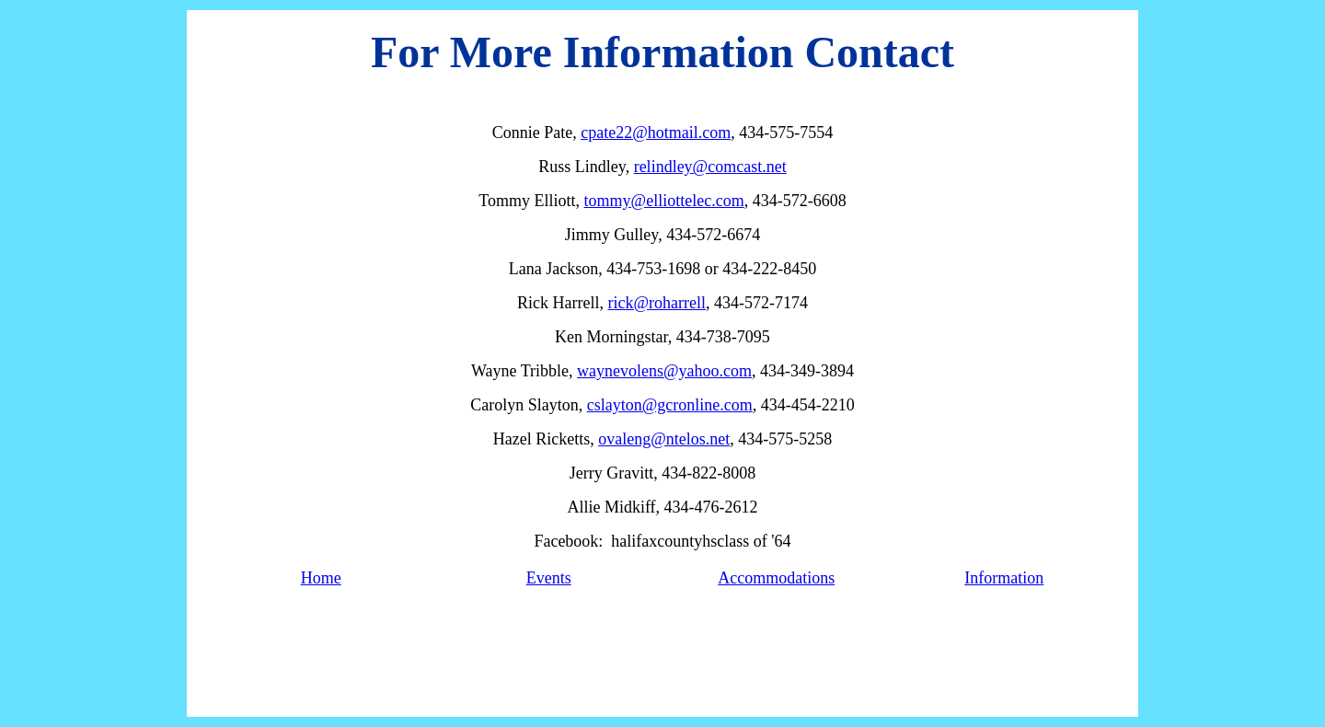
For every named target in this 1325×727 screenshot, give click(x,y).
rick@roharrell (656, 303)
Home (321, 578)
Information (1003, 578)
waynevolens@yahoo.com (664, 371)
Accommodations (776, 578)
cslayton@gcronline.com (670, 405)
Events (548, 578)
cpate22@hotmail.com (656, 132)
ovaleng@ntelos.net (664, 439)
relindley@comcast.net (710, 166)
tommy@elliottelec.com (664, 200)
